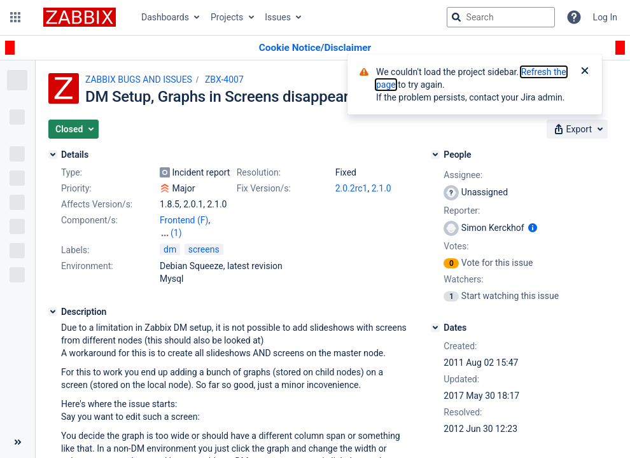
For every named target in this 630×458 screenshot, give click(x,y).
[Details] (52, 154)
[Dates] (435, 327)
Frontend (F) (184, 220)
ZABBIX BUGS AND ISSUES (138, 79)
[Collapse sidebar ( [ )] (17, 442)
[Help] (574, 17)
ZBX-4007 (224, 79)
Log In (605, 17)
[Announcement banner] (315, 48)
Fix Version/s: (264, 188)
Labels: (75, 250)
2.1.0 (381, 188)
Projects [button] (227, 17)
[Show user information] (533, 228)
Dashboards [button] (165, 17)
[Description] (52, 311)
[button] (15, 17)
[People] (435, 154)
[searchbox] (501, 17)
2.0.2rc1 (351, 188)
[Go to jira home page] (79, 17)
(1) (176, 233)
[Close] (584, 72)
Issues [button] (278, 17)
